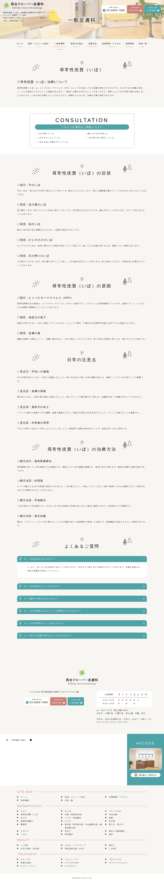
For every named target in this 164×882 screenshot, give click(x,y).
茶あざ (68, 831)
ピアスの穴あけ (72, 862)
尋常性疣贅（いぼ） (30, 814)
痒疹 (111, 834)
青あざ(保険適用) (117, 831)
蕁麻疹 (24, 824)
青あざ (112, 845)
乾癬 (111, 817)
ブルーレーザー (72, 859)
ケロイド (25, 831)
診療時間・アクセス (118, 797)
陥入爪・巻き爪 (116, 824)
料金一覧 (69, 800)
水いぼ (68, 811)
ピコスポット (71, 866)
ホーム (24, 797)
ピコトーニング (28, 866)
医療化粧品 (26, 862)
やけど (24, 811)
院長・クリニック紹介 (75, 797)
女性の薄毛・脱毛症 (30, 848)
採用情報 (25, 800)
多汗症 (112, 821)
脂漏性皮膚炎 (27, 821)
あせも (24, 817)
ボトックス (26, 859)
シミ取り (25, 845)
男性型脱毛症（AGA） (75, 848)
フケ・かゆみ (115, 811)
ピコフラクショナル (118, 862)
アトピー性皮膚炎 (73, 817)
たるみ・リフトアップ (75, 845)
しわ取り (113, 848)
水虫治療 (113, 814)
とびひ (24, 834)
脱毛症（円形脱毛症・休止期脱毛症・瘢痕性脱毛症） (83, 826)
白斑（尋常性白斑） (74, 814)
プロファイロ (115, 859)
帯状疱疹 (69, 834)
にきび (68, 821)
